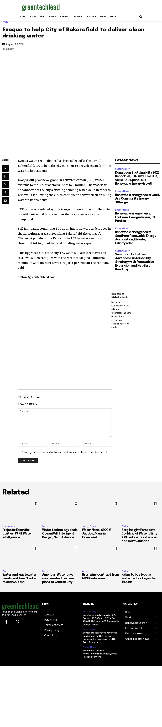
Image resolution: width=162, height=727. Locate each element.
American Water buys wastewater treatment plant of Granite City (59, 578)
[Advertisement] (104, 7)
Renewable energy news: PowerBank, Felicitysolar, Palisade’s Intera (100, 653)
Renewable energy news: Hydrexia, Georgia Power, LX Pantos (135, 217)
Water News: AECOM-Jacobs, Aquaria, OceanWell (97, 533)
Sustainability (122, 168)
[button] (141, 17)
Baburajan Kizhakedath (119, 295)
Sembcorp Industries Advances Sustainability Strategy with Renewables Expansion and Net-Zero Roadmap (134, 262)
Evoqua (35, 397)
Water (6, 22)
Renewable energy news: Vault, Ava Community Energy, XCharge (137, 199)
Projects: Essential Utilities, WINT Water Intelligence (17, 533)
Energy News (122, 191)
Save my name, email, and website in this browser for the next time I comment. (65, 452)
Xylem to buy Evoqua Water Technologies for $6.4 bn (139, 578)
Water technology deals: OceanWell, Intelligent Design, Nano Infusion (60, 533)
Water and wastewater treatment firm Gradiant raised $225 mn (20, 578)
